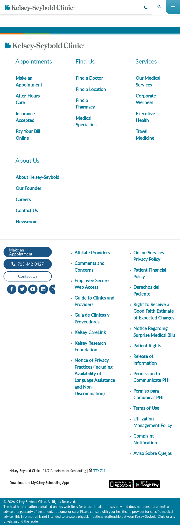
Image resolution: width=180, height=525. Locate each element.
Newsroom (27, 221)
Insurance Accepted (25, 117)
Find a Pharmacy (85, 103)
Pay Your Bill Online (28, 134)
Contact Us (27, 210)
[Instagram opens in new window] (54, 289)
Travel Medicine (145, 134)
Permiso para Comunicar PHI (148, 394)
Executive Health (145, 117)
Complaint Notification (145, 439)
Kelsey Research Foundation (90, 346)
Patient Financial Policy (149, 273)
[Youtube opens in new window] (33, 289)
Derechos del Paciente (146, 290)
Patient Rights (147, 345)
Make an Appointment (29, 81)
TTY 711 (97, 471)
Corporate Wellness (146, 99)
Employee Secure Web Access (92, 284)
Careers (23, 199)
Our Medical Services (148, 81)
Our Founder (28, 188)
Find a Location (91, 89)
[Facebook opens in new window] (12, 289)
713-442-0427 (27, 264)
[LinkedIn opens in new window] (43, 289)
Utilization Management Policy (152, 422)
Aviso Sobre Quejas (152, 453)
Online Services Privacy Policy (148, 256)
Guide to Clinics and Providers (94, 301)
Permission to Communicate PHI (151, 377)
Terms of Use (146, 408)
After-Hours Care (28, 99)
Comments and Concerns (90, 266)
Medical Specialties (86, 121)
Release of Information (145, 359)
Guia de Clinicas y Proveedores (92, 318)
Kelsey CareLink (90, 332)
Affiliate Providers (92, 252)
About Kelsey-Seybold (37, 177)
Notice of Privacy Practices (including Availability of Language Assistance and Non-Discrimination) (95, 376)
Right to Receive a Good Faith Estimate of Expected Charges (153, 311)
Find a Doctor (89, 78)
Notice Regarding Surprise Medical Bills (154, 332)
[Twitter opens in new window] (22, 289)
